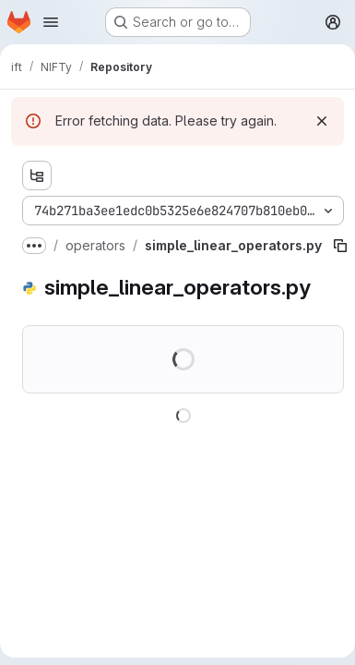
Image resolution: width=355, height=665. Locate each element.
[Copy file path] (340, 245)
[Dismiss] (322, 121)
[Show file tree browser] (37, 175)
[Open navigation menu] (50, 22)
